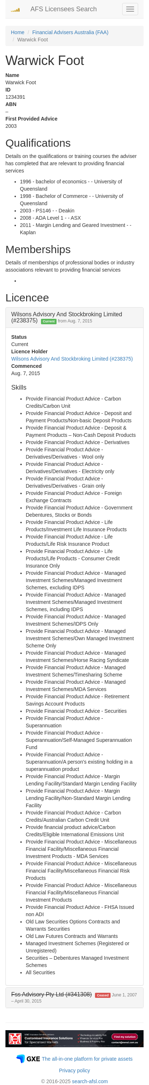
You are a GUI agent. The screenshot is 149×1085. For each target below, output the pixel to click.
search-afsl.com (90, 1081)
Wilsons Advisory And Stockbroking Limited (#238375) (72, 359)
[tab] (74, 318)
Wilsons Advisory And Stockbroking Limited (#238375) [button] (66, 317)
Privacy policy (74, 1070)
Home (17, 32)
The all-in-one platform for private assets (87, 1059)
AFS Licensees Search (63, 9)
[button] (74, 997)
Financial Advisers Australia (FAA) (70, 32)
